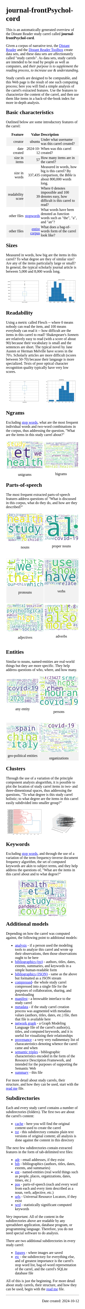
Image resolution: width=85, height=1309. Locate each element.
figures (20, 1253)
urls (17, 1197)
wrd (18, 1205)
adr (17, 1160)
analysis (21, 945)
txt (17, 1132)
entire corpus (35, 231)
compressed (23, 982)
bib (17, 1164)
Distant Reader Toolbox (46, 50)
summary (22, 1072)
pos (17, 1184)
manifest (21, 999)
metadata (21, 1007)
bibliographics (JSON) (31, 974)
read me (11, 1088)
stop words (30, 422)
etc (17, 1257)
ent (17, 1172)
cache (19, 1124)
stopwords (32, 216)
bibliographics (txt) (29, 962)
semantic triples (26, 1052)
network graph (25, 1023)
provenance (23, 1040)
